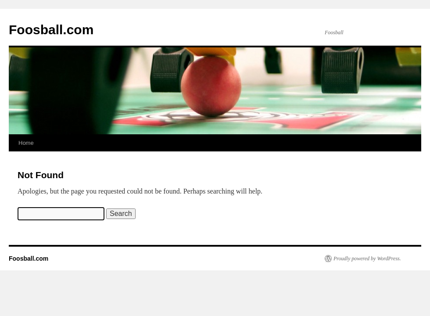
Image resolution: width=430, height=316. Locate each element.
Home (26, 143)
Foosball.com (51, 29)
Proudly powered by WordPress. (367, 258)
